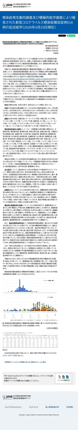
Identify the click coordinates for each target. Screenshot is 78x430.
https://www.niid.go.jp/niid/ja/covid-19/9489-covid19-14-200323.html (28, 79)
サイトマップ (33, 407)
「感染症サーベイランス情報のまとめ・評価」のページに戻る (25, 362)
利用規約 (69, 407)
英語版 (55, 53)
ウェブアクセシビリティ (13, 407)
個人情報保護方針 (52, 407)
